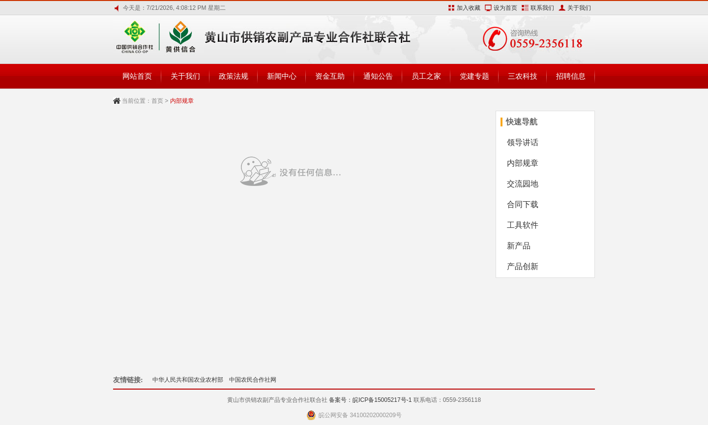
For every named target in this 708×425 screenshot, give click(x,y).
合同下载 (522, 204)
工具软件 (522, 225)
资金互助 (330, 76)
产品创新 (522, 266)
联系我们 (542, 7)
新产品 (519, 246)
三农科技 (522, 76)
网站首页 (137, 76)
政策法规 (233, 76)
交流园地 (522, 184)
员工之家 (426, 76)
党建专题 (474, 76)
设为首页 (505, 7)
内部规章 (522, 163)
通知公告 (378, 76)
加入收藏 (468, 7)
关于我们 (579, 7)
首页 (157, 100)
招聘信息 (571, 76)
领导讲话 (522, 142)
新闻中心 (281, 76)
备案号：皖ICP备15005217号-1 (370, 399)
